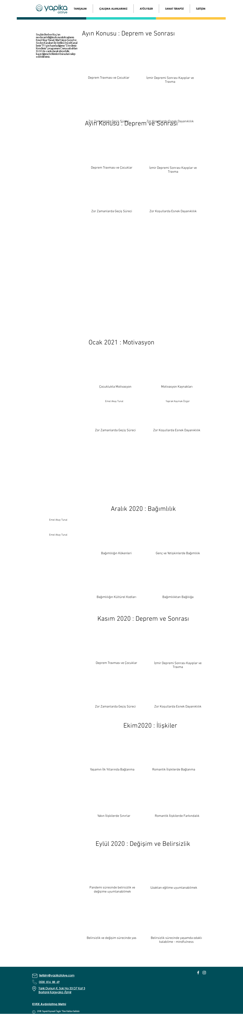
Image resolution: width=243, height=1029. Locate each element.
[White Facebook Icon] (198, 972)
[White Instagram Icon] (204, 972)
